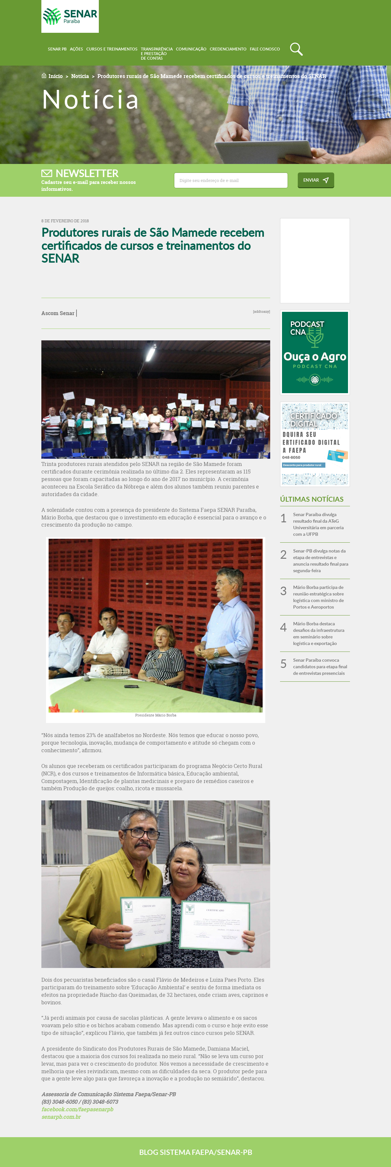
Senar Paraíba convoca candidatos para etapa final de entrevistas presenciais (320, 666)
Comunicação (191, 49)
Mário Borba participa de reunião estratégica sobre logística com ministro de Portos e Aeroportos (318, 597)
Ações (76, 49)
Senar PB (57, 49)
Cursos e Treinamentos (112, 49)
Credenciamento (228, 49)
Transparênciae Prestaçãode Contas (157, 53)
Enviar (311, 180)
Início (56, 76)
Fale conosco (265, 49)
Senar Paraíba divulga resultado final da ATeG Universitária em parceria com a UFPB (318, 524)
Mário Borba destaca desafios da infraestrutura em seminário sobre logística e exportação (318, 633)
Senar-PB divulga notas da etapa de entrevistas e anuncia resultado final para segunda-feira (320, 560)
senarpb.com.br (60, 1116)
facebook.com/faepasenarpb (77, 1109)
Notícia (80, 76)
